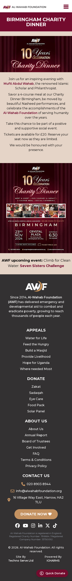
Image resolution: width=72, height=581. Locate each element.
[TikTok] (55, 525)
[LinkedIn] (40, 525)
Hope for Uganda (36, 363)
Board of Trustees (36, 441)
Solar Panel (36, 411)
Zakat (36, 386)
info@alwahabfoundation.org (39, 491)
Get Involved (36, 447)
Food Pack (36, 405)
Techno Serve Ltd (20, 560)
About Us (36, 429)
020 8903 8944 (39, 484)
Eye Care (36, 399)
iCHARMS (53, 560)
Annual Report (36, 435)
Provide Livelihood (36, 356)
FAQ (36, 453)
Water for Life (36, 338)
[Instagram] (33, 525)
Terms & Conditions (36, 460)
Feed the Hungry (36, 344)
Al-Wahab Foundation (20, 113)
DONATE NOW (36, 514)
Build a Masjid (36, 350)
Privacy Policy (36, 466)
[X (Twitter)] (47, 525)
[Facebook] (17, 525)
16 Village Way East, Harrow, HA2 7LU (38, 500)
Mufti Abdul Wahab (19, 83)
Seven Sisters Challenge (42, 266)
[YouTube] (25, 525)
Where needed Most (36, 369)
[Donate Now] (52, 573)
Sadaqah (36, 393)
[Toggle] (66, 6)
